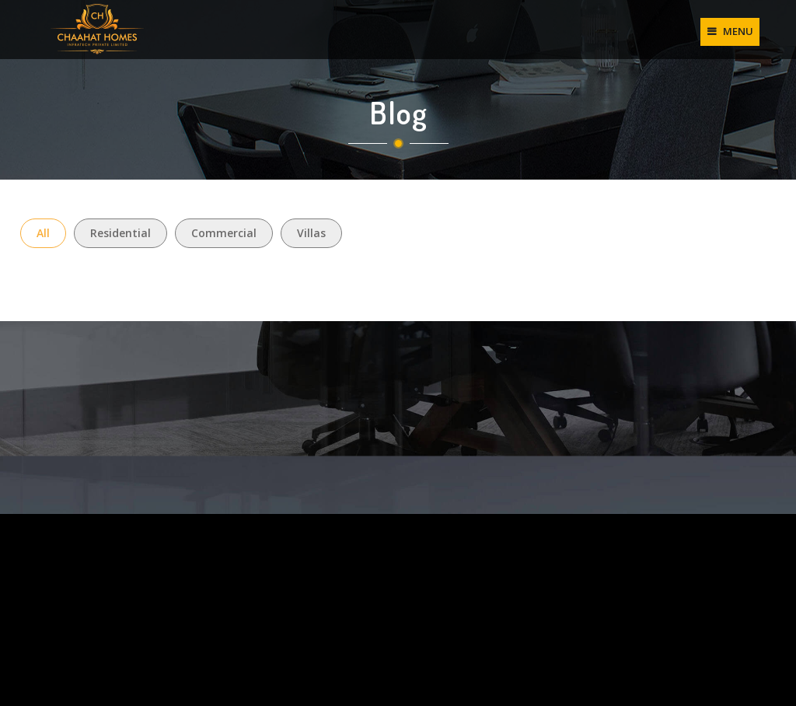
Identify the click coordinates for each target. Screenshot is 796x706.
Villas (311, 232)
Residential (120, 232)
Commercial (224, 232)
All (43, 232)
